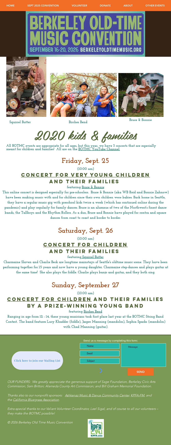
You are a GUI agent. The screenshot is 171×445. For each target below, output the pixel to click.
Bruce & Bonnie (93, 187)
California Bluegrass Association (36, 400)
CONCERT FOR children (85, 245)
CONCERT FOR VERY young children (85, 175)
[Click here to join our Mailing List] (37, 360)
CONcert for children (49, 299)
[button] (43, 5)
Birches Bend (93, 311)
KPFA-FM (137, 395)
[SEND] (141, 372)
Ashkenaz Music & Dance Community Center (97, 395)
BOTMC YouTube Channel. (99, 149)
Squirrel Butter (92, 257)
